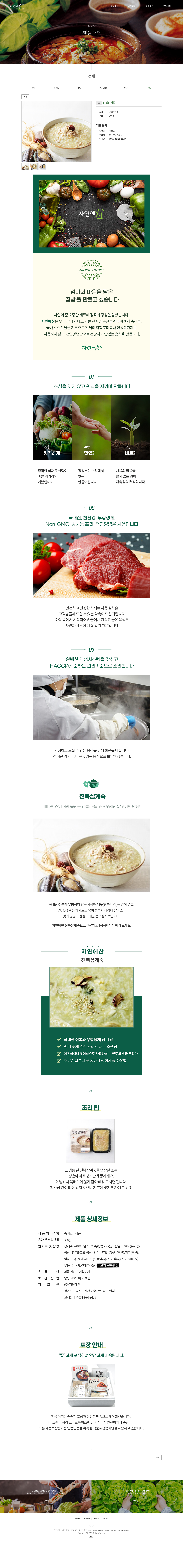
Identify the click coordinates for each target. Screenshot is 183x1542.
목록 (157, 1457)
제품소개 (149, 6)
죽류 (150, 87)
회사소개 (114, 6)
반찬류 (126, 87)
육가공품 (103, 87)
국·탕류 (56, 87)
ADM (91, 1536)
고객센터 (167, 6)
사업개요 (132, 6)
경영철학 (87, 1518)
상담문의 (137, 1500)
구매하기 (46, 1500)
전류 (80, 87)
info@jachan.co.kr (117, 138)
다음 (25, 97)
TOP (91, 1524)
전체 (33, 87)
